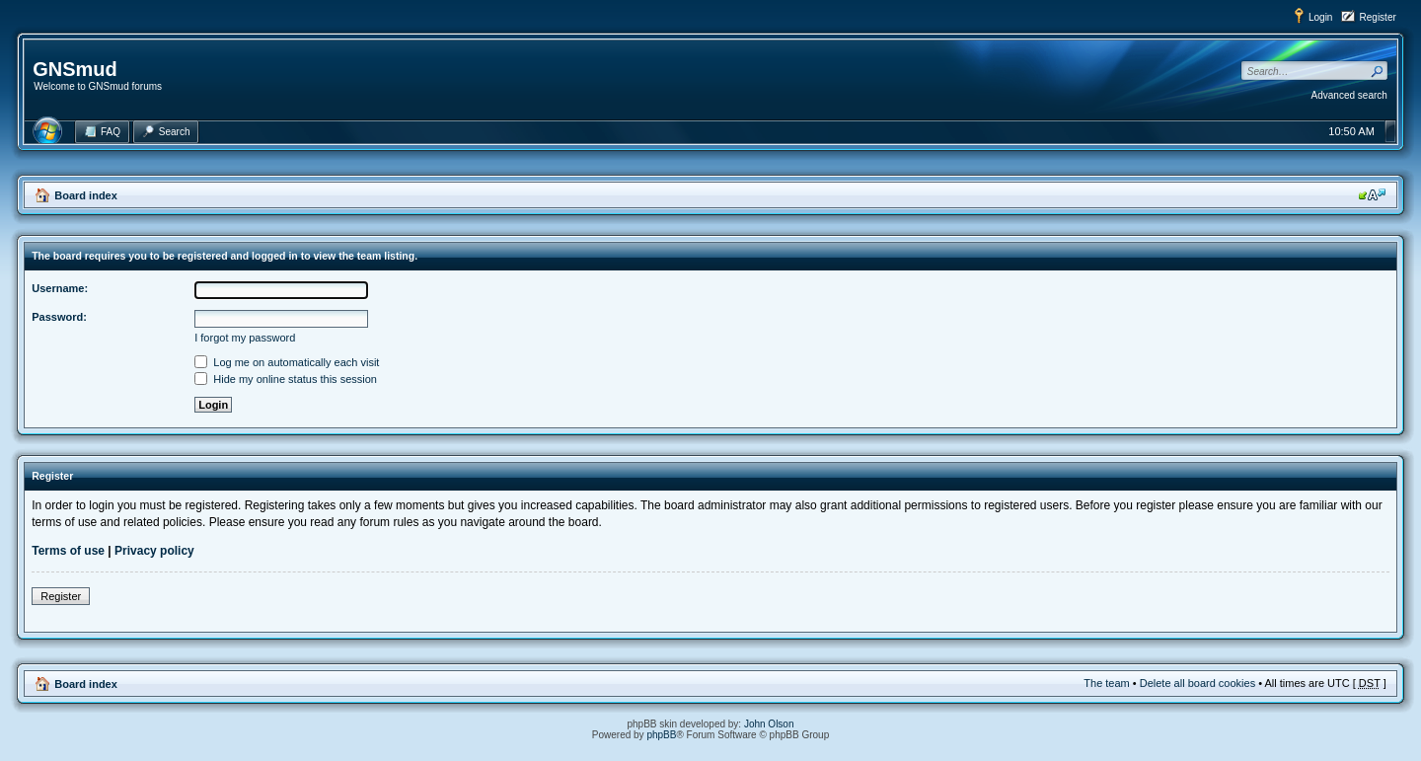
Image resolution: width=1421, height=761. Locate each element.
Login (1320, 17)
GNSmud (75, 69)
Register (1378, 17)
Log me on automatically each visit (286, 362)
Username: (60, 288)
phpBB (661, 734)
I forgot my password (244, 337)
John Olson (769, 724)
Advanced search (1349, 95)
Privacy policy (154, 551)
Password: (59, 317)
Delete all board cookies (1197, 683)
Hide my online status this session (285, 379)
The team (1106, 683)
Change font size (1372, 194)
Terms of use (68, 551)
